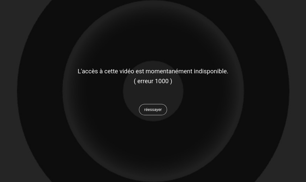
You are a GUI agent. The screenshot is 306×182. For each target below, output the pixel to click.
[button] (153, 109)
